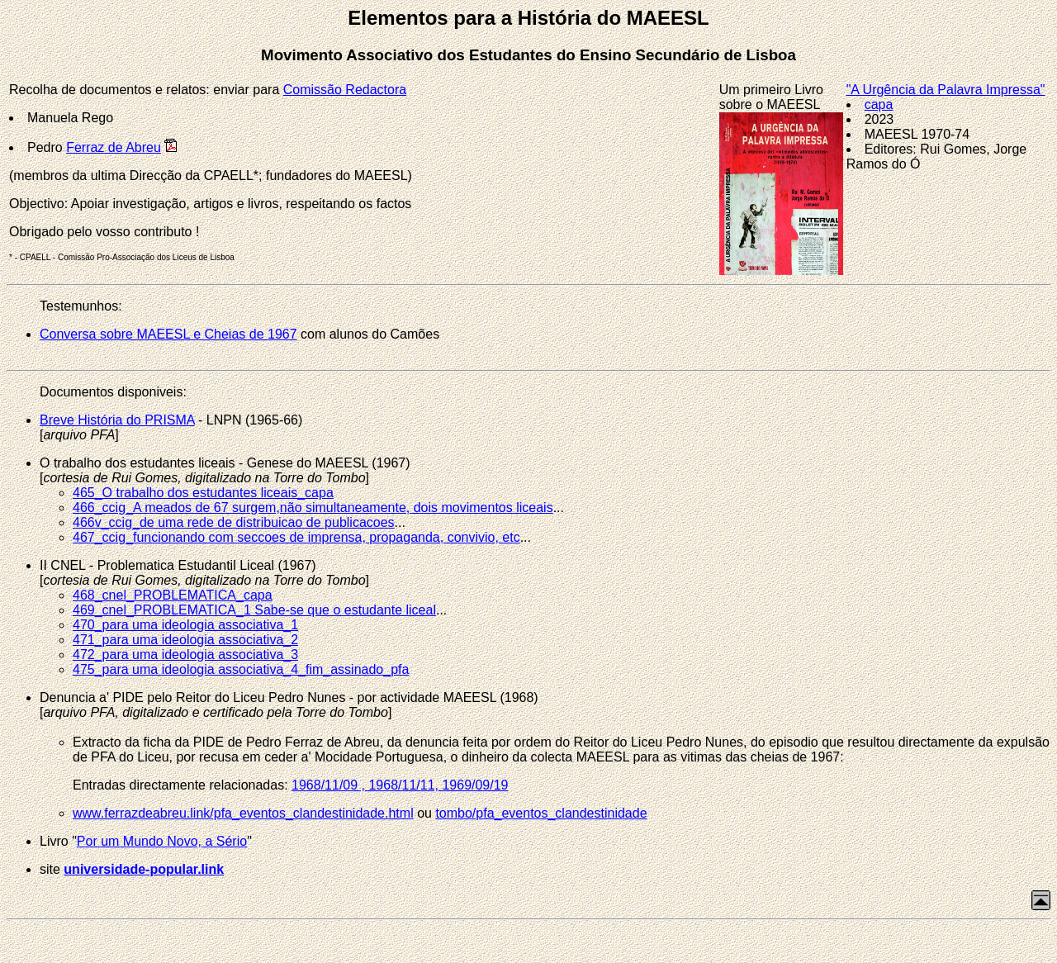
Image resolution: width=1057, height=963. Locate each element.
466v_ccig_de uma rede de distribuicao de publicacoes (234, 522)
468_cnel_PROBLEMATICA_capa (173, 595)
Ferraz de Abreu (113, 147)
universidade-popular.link (144, 869)
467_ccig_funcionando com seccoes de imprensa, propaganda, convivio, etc (296, 537)
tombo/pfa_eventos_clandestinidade (541, 813)
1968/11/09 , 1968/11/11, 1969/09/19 (400, 785)
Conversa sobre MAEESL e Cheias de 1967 (168, 334)
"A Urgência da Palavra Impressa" (945, 90)
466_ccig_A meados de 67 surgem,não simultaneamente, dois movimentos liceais (313, 507)
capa (879, 104)
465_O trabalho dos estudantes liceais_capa (203, 493)
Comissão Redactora (344, 90)
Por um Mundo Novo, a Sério (162, 841)
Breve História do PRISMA (117, 420)
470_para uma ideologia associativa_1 (185, 625)
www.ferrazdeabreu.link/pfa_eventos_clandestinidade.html (243, 813)
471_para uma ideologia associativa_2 (185, 640)
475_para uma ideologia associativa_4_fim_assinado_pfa (241, 669)
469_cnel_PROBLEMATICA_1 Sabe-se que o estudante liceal (254, 610)
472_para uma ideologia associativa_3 (185, 655)
